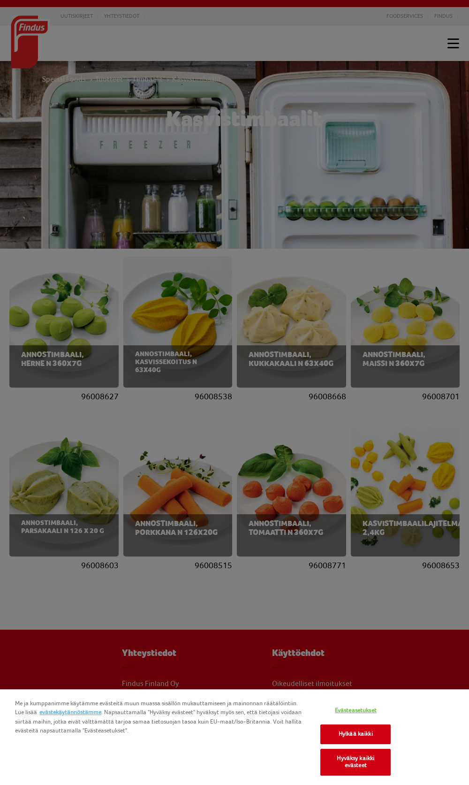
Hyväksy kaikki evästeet (355, 762)
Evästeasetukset (356, 710)
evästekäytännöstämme (70, 712)
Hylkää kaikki (356, 734)
